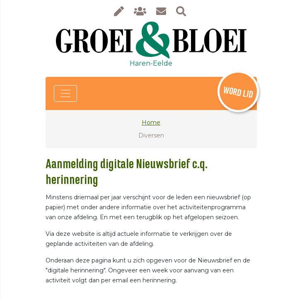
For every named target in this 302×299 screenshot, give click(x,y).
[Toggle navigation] (65, 93)
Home (151, 122)
